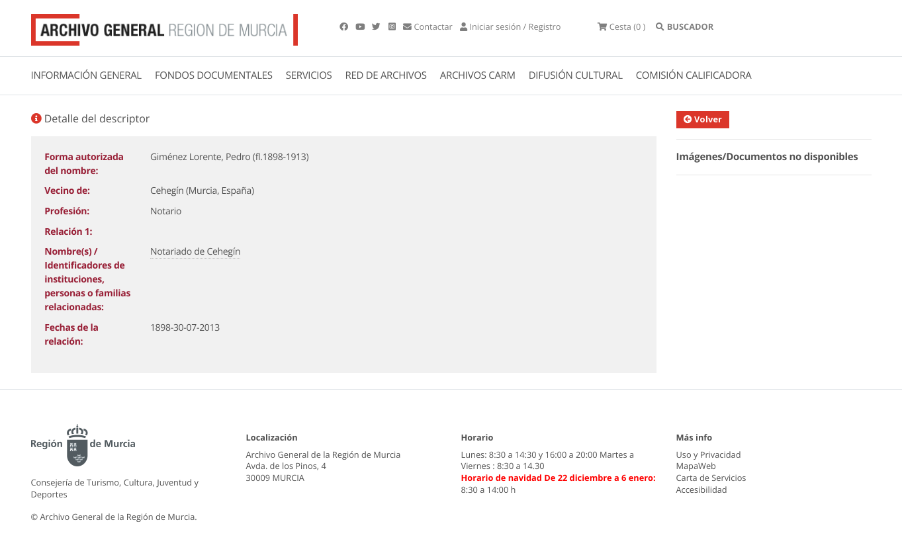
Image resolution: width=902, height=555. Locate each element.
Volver (703, 119)
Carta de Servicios (711, 478)
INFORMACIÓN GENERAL (86, 75)
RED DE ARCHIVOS (386, 75)
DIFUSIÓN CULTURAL (576, 75)
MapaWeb (696, 466)
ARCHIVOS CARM (478, 75)
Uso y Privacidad (708, 454)
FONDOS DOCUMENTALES (214, 75)
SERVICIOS (309, 75)
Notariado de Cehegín (195, 251)
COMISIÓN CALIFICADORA (694, 75)
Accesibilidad (701, 489)
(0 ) (621, 26)
